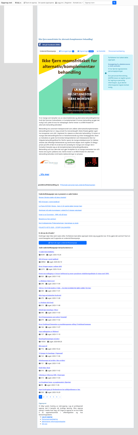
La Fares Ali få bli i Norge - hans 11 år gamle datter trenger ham (60, 206)
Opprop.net (6, 2)
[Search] (98, 3)
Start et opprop (30, 3)
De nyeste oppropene (46, 3)
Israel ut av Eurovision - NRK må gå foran (53, 214)
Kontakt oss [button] (77, 3)
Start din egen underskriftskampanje (62, 243)
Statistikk (101, 51)
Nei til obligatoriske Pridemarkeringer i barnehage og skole (58, 223)
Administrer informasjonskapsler (53, 421)
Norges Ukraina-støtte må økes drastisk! (52, 197)
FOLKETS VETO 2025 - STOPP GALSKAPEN (54, 227)
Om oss (44, 424)
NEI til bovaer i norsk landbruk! (49, 202)
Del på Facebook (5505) (49, 44)
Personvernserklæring (117, 51)
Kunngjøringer (66, 51)
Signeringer (85, 51)
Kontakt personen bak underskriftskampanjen (77, 185)
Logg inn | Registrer (63, 3)
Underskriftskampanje (48, 51)
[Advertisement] (85, 22)
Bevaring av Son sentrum (47, 219)
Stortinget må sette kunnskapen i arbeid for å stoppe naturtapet (60, 210)
